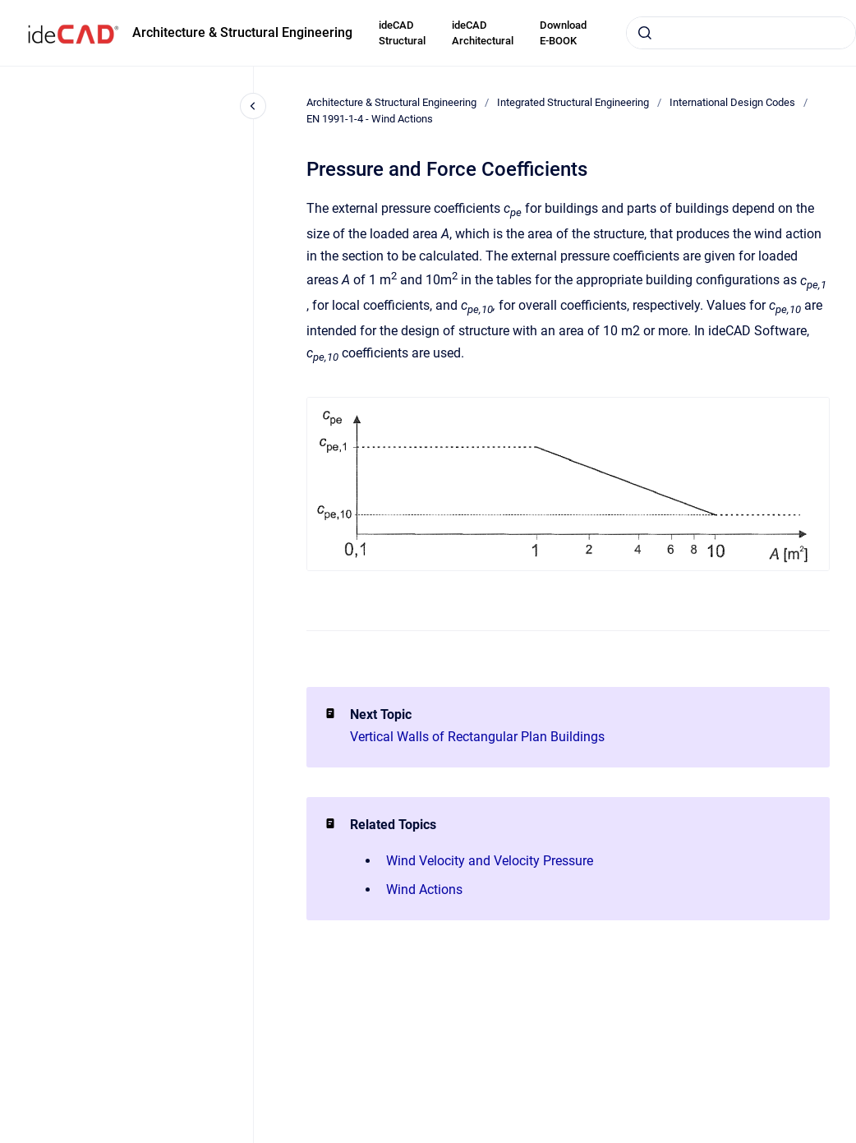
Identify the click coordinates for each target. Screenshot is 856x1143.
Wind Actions (424, 889)
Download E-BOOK (563, 33)
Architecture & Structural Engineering (242, 32)
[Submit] (645, 33)
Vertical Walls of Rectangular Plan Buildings (477, 736)
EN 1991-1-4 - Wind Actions (369, 119)
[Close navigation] (253, 106)
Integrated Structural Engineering (573, 102)
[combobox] (741, 32)
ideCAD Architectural (482, 33)
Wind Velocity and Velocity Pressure (489, 861)
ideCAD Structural (402, 33)
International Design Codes (732, 102)
